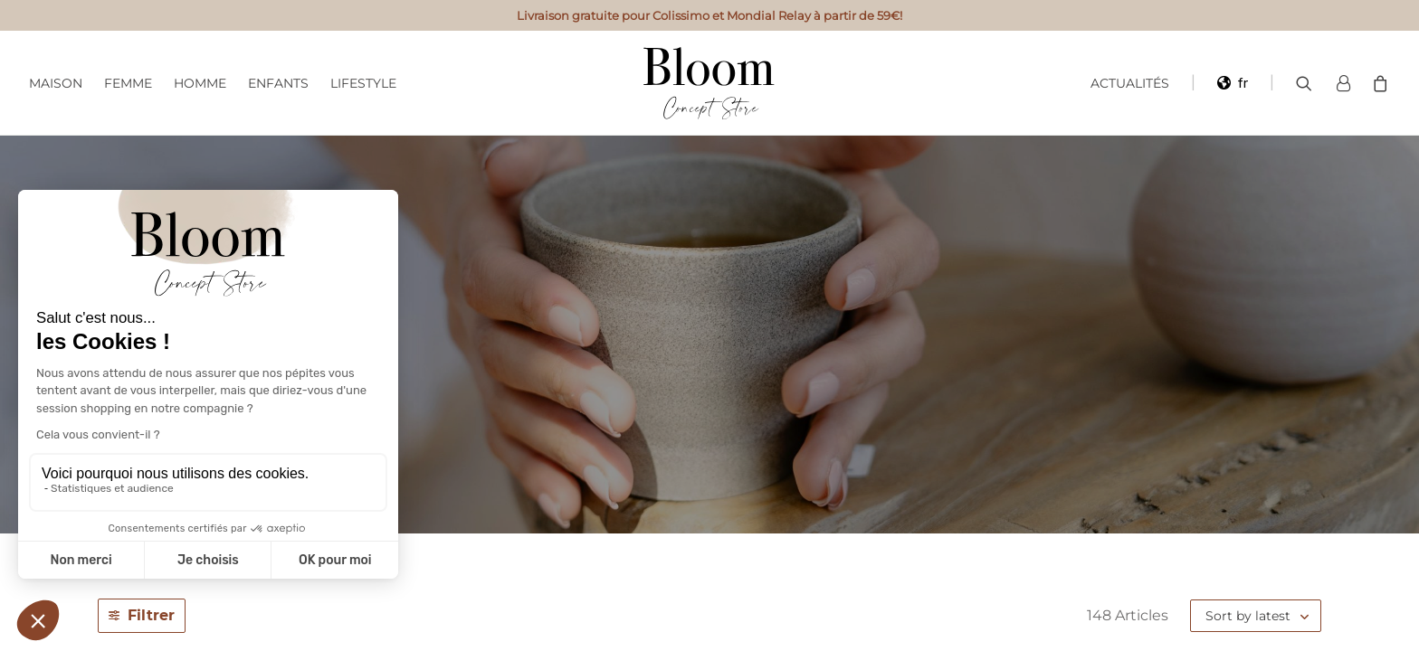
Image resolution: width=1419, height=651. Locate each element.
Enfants (278, 83)
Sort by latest (1247, 616)
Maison (55, 83)
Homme (200, 83)
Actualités (1129, 83)
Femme (128, 83)
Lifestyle (363, 83)
